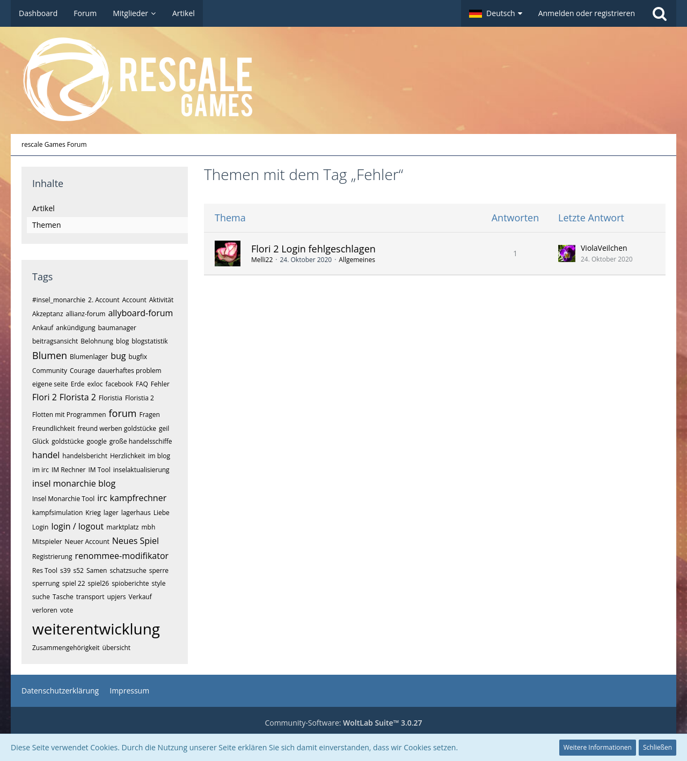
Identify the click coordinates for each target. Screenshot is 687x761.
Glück (40, 441)
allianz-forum (86, 313)
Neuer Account (87, 541)
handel (46, 455)
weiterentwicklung (96, 628)
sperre (159, 570)
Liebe (162, 512)
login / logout (77, 526)
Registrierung (52, 556)
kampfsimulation (57, 512)
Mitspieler (47, 541)
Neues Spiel (135, 541)
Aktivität (161, 299)
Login (40, 527)
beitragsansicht (55, 341)
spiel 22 (73, 583)
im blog (159, 455)
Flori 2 (44, 397)
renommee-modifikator (122, 556)
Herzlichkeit (127, 455)
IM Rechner (69, 469)
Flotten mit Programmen (69, 414)
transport (90, 596)
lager (111, 512)
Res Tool (44, 570)
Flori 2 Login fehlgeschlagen (313, 248)
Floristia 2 (139, 397)
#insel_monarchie (58, 299)
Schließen (657, 747)
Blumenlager (89, 356)
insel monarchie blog (73, 483)
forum (123, 413)
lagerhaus (136, 512)
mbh (148, 527)
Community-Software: (343, 723)
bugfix (138, 356)
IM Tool (99, 469)
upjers (116, 596)
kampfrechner (138, 498)
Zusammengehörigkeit (66, 647)
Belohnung (97, 341)
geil (164, 428)
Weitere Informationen (598, 747)
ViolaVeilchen (604, 248)
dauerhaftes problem (130, 370)
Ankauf (42, 327)
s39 (65, 570)
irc (102, 498)
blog (122, 341)
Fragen (149, 414)
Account (134, 299)
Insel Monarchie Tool (63, 498)
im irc (40, 469)
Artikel (43, 208)
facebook (119, 384)
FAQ (142, 384)
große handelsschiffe (140, 441)
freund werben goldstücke (116, 428)
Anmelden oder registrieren (586, 13)
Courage (82, 370)
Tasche (63, 596)
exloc (95, 384)
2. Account (103, 299)
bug (118, 356)
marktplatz (122, 527)
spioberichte (130, 583)
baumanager (117, 327)
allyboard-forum (140, 313)
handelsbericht (84, 455)
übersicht (116, 647)
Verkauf (140, 596)
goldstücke (68, 441)
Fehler (160, 384)
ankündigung (75, 327)
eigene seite (50, 384)
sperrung (46, 583)
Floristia (110, 397)
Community (49, 370)
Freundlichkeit (53, 428)
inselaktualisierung (141, 469)
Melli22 (262, 259)
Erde (78, 384)
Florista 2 (78, 397)
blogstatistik (149, 341)
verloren (44, 610)
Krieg (93, 512)
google (96, 441)
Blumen (49, 355)
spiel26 (98, 583)
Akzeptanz (47, 313)
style (159, 583)
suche (41, 596)
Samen (96, 570)
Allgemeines (357, 259)
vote (66, 610)
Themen (46, 225)
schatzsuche (127, 570)
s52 (79, 570)
